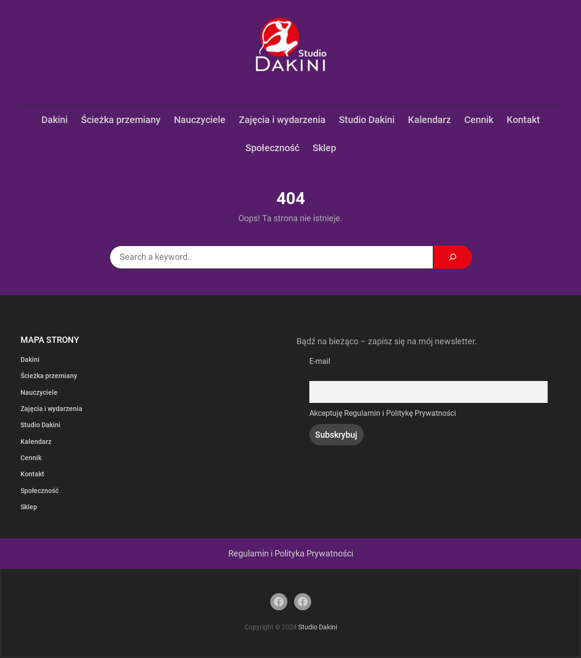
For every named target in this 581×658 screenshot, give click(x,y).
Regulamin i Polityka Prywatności (290, 553)
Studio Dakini (317, 627)
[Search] (453, 257)
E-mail (319, 361)
